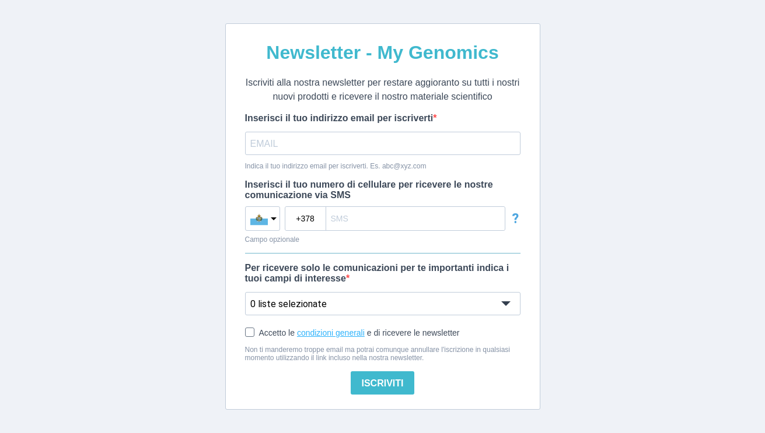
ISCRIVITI (382, 383)
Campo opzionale (272, 239)
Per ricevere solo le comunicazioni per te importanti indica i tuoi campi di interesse (377, 273)
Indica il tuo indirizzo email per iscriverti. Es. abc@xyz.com (336, 166)
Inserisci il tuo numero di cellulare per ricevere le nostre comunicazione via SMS (369, 189)
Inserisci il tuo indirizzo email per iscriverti (339, 118)
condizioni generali (331, 332)
